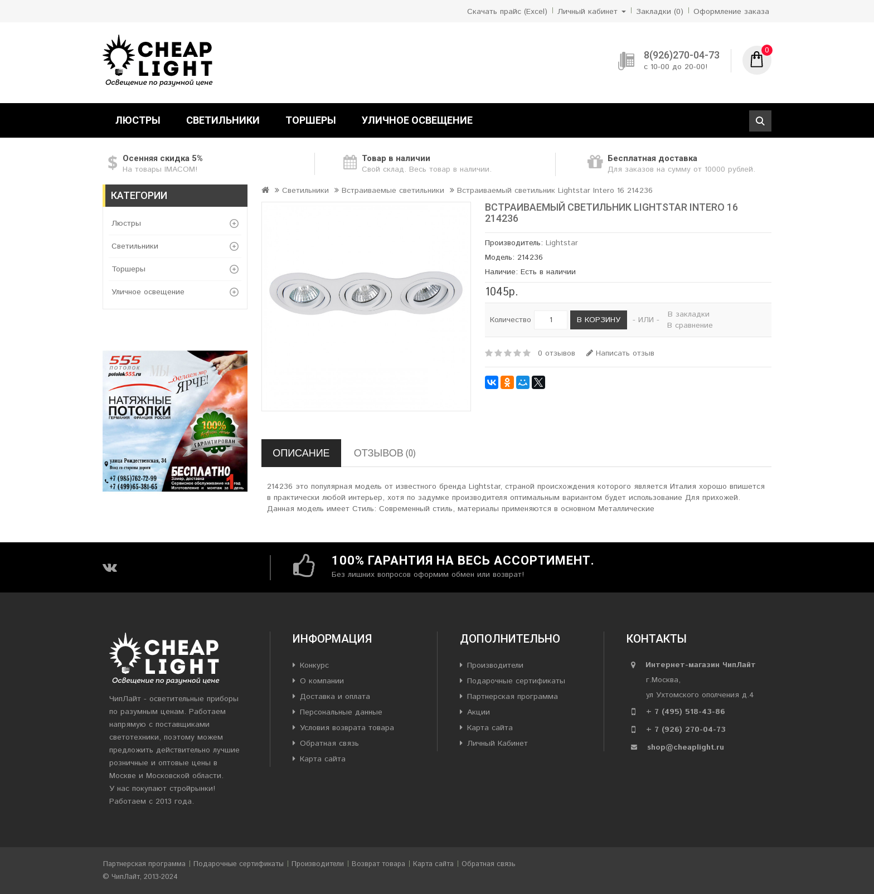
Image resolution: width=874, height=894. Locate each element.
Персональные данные (341, 712)
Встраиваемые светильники (393, 190)
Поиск (760, 121)
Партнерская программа (512, 696)
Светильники (223, 120)
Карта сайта (323, 759)
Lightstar (562, 243)
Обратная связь (329, 743)
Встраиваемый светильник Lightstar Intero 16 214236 (555, 190)
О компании (322, 681)
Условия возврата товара (347, 727)
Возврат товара (378, 864)
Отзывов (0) (385, 453)
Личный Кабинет (497, 743)
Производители (495, 665)
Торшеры (310, 120)
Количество (510, 319)
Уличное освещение (417, 120)
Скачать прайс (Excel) (507, 11)
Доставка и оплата (335, 696)
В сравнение (690, 325)
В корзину (598, 319)
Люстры (138, 120)
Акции (478, 712)
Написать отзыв (620, 353)
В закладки (689, 314)
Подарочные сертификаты (516, 681)
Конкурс (314, 665)
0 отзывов (556, 353)
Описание (301, 453)
